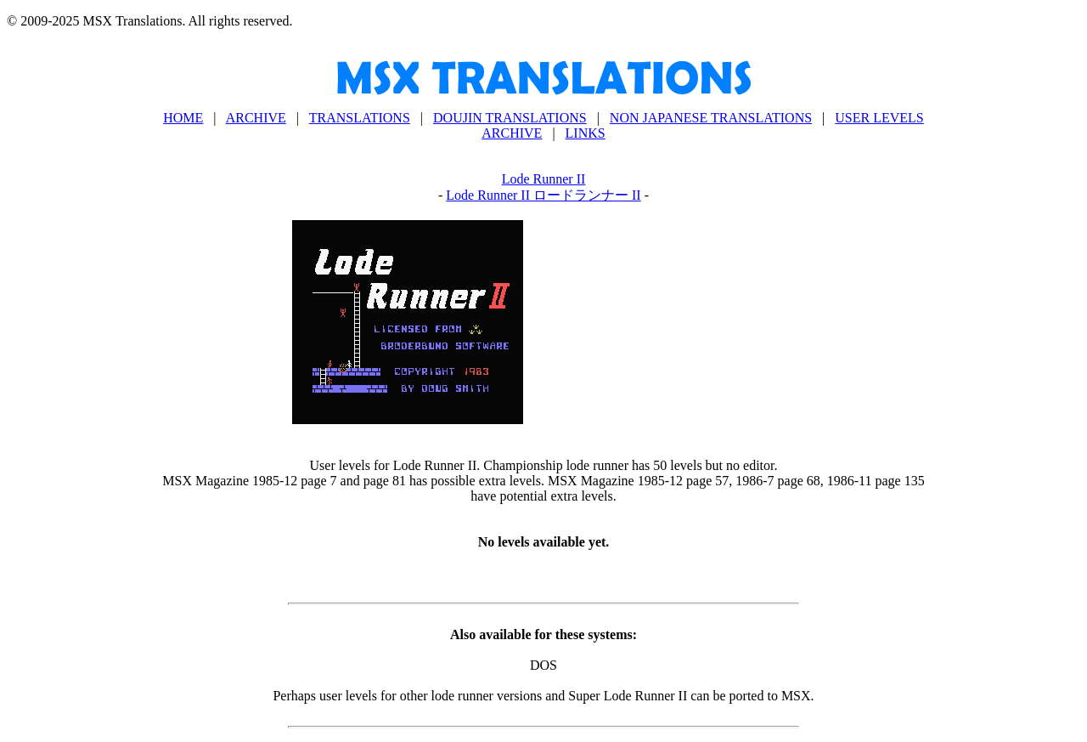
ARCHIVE (256, 117)
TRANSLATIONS (359, 117)
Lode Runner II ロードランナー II (543, 195)
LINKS (585, 133)
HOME (183, 117)
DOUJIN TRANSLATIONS (510, 117)
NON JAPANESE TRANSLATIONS (711, 117)
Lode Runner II (544, 179)
